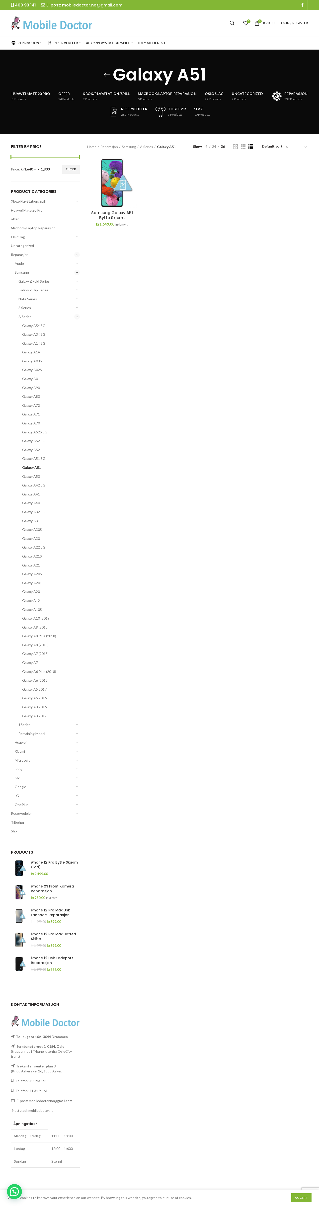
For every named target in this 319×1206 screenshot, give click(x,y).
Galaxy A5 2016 (34, 698)
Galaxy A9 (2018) (35, 627)
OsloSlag (18, 237)
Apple (19, 263)
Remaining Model (31, 733)
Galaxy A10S (32, 609)
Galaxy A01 (31, 379)
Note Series (27, 299)
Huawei (20, 742)
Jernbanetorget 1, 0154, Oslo (40, 1046)
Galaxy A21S (32, 556)
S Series (24, 308)
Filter (71, 169)
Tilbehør (17, 822)
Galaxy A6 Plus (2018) (39, 671)
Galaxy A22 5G (33, 547)
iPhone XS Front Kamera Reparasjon (52, 888)
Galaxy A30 (31, 538)
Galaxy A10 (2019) (36, 618)
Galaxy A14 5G (33, 343)
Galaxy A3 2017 (34, 716)
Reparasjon (19, 254)
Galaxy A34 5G (33, 334)
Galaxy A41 (31, 494)
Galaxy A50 (31, 476)
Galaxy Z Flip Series (33, 290)
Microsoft (22, 760)
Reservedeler (21, 813)
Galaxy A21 (31, 565)
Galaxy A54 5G (33, 325)
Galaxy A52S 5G (34, 432)
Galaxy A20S (32, 574)
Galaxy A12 (31, 600)
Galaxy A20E (32, 583)
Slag (14, 831)
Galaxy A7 (30, 662)
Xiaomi (20, 751)
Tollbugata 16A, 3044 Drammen (42, 1037)
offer (15, 219)
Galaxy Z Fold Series (34, 281)
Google (20, 787)
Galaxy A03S (32, 361)
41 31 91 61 (38, 1091)
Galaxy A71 (31, 414)
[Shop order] (284, 147)
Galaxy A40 (31, 503)
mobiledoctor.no (41, 1110)
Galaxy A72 (31, 405)
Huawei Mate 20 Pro (27, 210)
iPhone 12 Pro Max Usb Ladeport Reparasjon (51, 912)
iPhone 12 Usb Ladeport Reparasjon (52, 960)
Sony (18, 769)
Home (91, 147)
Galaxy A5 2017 (34, 689)
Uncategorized (22, 245)
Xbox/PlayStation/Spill (28, 201)
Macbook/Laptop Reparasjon (33, 228)
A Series (24, 317)
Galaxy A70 (31, 423)
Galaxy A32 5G (33, 512)
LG (17, 796)
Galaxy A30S (32, 529)
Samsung (22, 272)
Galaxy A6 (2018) (35, 680)
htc (17, 778)
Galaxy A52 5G (33, 441)
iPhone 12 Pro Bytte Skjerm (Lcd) (54, 864)
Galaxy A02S (32, 370)
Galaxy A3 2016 (34, 707)
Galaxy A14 (31, 352)
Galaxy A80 (31, 396)
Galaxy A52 (31, 450)
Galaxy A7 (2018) (35, 653)
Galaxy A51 (31, 467)
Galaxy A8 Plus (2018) (39, 636)
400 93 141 (38, 1081)
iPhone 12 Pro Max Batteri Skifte (53, 936)
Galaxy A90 (31, 388)
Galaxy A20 (31, 591)
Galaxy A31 (31, 521)
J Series (24, 725)
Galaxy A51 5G (33, 458)
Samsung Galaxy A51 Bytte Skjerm (112, 215)
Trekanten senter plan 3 (36, 1066)
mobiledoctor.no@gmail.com (92, 5)
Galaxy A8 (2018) (35, 645)
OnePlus (21, 805)
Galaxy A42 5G (33, 485)
